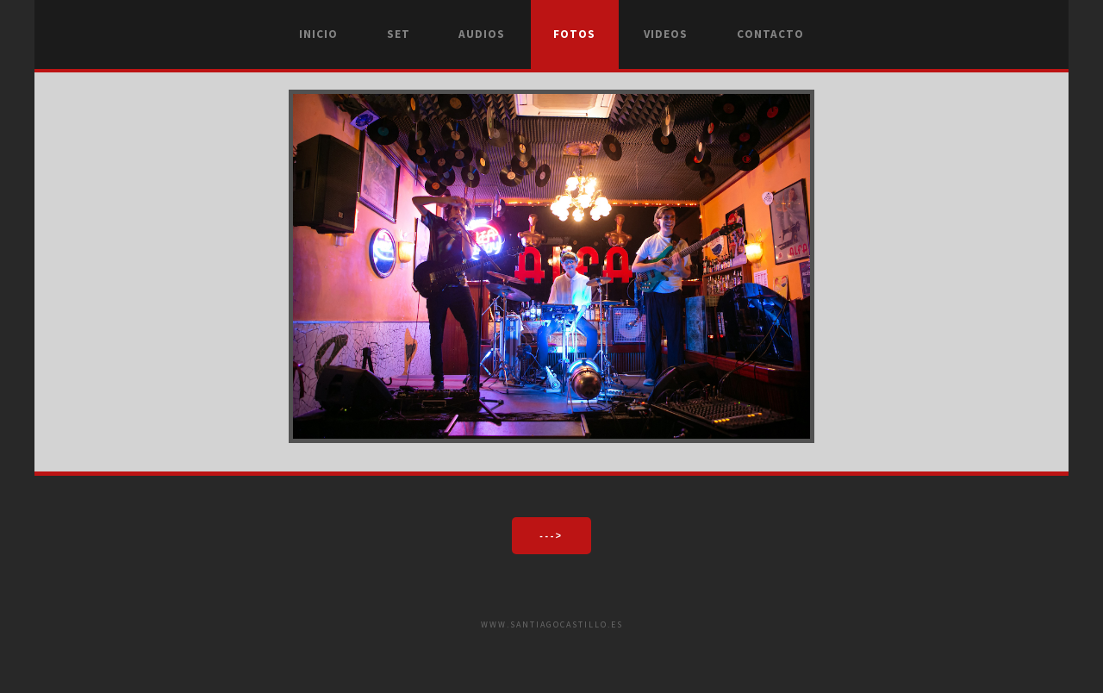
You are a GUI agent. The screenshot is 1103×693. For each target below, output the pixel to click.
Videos (666, 34)
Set (398, 34)
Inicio (318, 34)
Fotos (574, 34)
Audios (481, 34)
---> (551, 535)
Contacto (770, 34)
